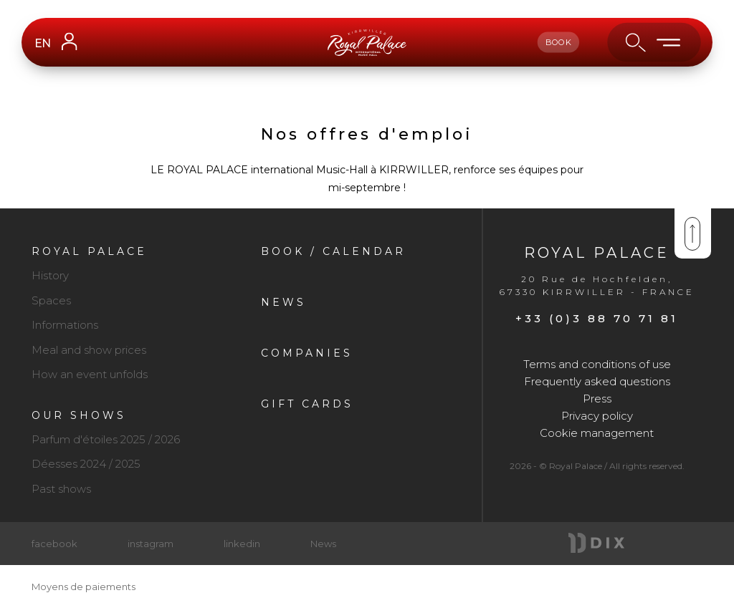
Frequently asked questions (597, 381)
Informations (65, 325)
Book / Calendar (333, 251)
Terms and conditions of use (597, 364)
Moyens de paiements (83, 586)
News (283, 302)
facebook (54, 543)
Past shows (61, 489)
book (558, 42)
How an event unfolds (90, 374)
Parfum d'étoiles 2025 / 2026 (106, 439)
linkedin (242, 543)
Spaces (51, 300)
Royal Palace (89, 251)
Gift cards (307, 403)
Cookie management (597, 433)
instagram (150, 543)
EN (42, 43)
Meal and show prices (89, 350)
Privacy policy (597, 416)
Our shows (79, 415)
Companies (307, 353)
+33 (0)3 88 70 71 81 (596, 318)
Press (597, 398)
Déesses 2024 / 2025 (86, 464)
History (50, 275)
